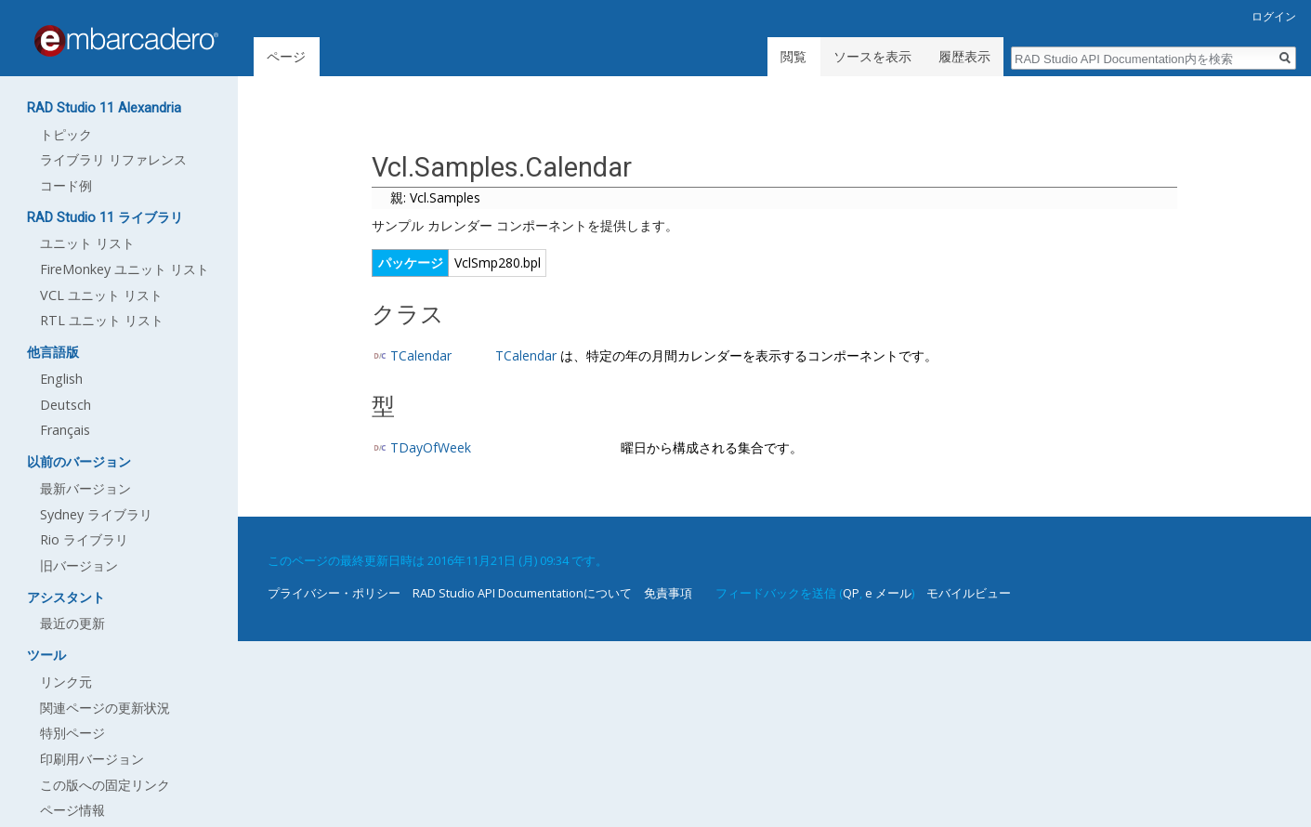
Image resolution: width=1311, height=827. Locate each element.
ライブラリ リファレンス (113, 159)
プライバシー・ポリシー (334, 592)
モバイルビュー (968, 592)
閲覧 (793, 56)
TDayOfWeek (430, 447)
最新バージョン (85, 488)
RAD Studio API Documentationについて (522, 592)
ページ (286, 56)
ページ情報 (72, 810)
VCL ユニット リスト (101, 295)
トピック (66, 134)
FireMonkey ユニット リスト (124, 269)
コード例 (66, 185)
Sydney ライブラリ (96, 514)
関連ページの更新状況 (105, 707)
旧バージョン (79, 565)
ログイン (1274, 16)
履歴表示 (964, 56)
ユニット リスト (87, 243)
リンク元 (66, 681)
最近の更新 (72, 623)
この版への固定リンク (105, 785)
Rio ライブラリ (84, 539)
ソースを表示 (872, 56)
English (61, 378)
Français (65, 430)
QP (851, 592)
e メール (888, 592)
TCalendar (421, 355)
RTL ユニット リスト (102, 320)
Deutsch (65, 405)
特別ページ (72, 733)
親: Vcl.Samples (435, 197)
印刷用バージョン (92, 759)
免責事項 (668, 592)
